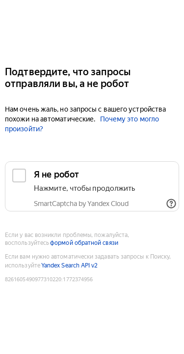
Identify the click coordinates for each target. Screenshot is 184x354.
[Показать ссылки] (171, 203)
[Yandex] (92, 29)
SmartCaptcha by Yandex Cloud (81, 203)
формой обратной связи (84, 242)
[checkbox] (92, 186)
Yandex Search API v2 (69, 265)
